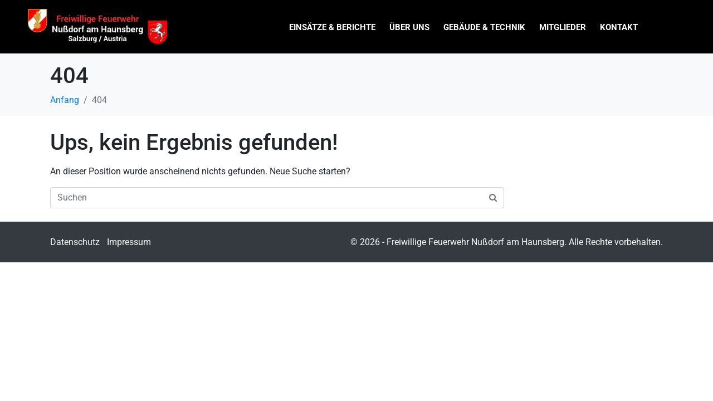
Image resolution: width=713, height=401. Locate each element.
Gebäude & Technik (484, 27)
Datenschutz (75, 242)
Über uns (409, 27)
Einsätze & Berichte (332, 27)
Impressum (129, 242)
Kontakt (619, 27)
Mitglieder (562, 27)
